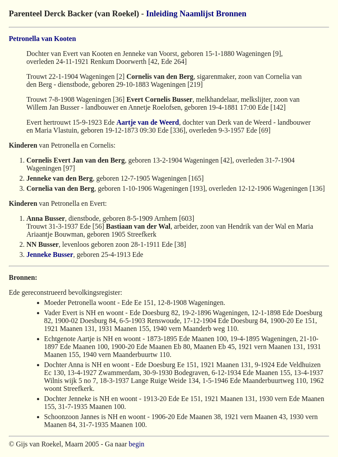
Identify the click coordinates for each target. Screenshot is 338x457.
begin (137, 444)
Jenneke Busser (49, 254)
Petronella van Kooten (42, 38)
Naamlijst (197, 13)
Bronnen (231, 13)
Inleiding (162, 13)
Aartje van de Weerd (147, 122)
